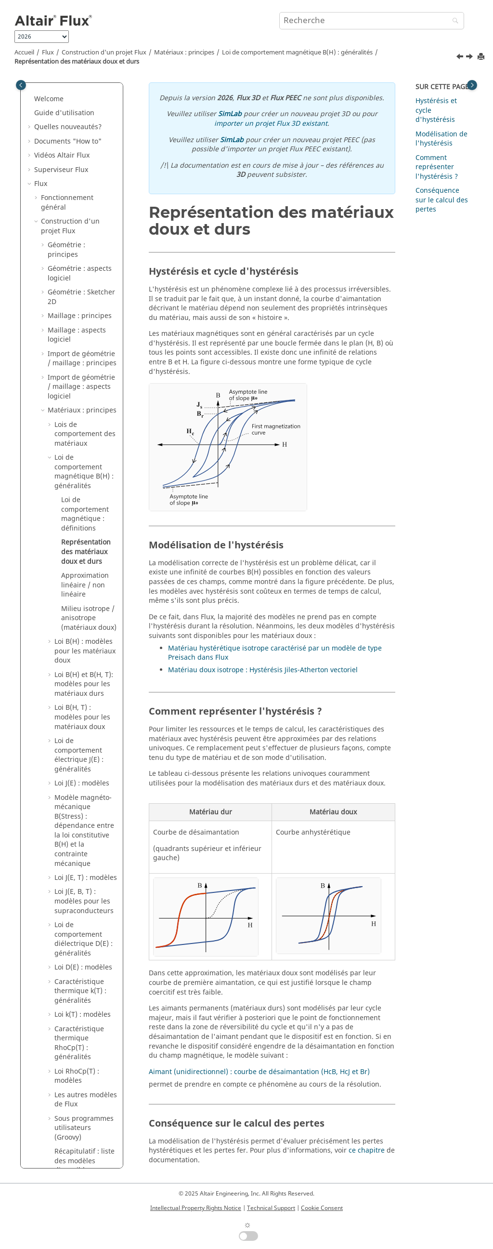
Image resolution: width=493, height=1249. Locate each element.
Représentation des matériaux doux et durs (76, 61)
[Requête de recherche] (371, 20)
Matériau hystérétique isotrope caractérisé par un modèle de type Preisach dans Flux (275, 653)
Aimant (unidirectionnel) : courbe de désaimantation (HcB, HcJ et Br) (259, 1072)
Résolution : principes (67, 973)
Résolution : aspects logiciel (80, 996)
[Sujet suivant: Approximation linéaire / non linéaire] (470, 58)
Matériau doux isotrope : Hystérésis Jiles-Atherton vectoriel (263, 670)
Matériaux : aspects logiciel (79, 859)
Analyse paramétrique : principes (72, 1081)
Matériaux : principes (184, 52)
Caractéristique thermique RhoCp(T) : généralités (79, 713)
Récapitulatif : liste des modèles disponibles (84, 830)
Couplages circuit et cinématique (73, 1123)
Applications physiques (78, 1105)
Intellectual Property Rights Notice (195, 1208)
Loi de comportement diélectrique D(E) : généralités (83, 609)
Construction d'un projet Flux (104, 52)
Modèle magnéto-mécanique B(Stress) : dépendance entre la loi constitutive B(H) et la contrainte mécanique (84, 501)
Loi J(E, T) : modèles (85, 548)
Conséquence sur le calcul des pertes (441, 200)
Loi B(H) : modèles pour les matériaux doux (85, 320)
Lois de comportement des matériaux (85, 104)
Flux (48, 52)
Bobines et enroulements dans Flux (79, 887)
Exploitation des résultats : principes (80, 1020)
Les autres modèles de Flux (85, 770)
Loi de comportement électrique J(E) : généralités (79, 425)
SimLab (230, 114)
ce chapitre (367, 1150)
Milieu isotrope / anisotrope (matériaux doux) (89, 288)
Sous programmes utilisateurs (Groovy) (84, 798)
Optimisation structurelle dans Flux (75, 944)
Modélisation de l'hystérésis (441, 139)
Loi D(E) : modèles (83, 637)
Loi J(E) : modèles (81, 453)
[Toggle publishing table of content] (21, 85)
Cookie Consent (322, 1208)
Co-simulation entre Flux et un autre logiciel (79, 1147)
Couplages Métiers (71, 1166)
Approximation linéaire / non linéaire (85, 254)
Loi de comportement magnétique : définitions (85, 184)
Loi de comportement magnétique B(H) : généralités (297, 52)
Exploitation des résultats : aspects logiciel (77, 1048)
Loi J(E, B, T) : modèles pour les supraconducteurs (84, 571)
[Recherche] (453, 21)
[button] (50, 95)
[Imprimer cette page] (482, 57)
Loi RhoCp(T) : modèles (76, 746)
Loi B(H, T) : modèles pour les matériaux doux (82, 386)
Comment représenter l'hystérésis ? (436, 167)
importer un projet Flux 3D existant (270, 124)
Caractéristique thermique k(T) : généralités (80, 661)
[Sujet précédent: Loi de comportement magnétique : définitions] (461, 58)
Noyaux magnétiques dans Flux (82, 916)
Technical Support (271, 1208)
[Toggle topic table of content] (472, 85)
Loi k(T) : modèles (82, 684)
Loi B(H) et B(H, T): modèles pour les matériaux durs (83, 354)
